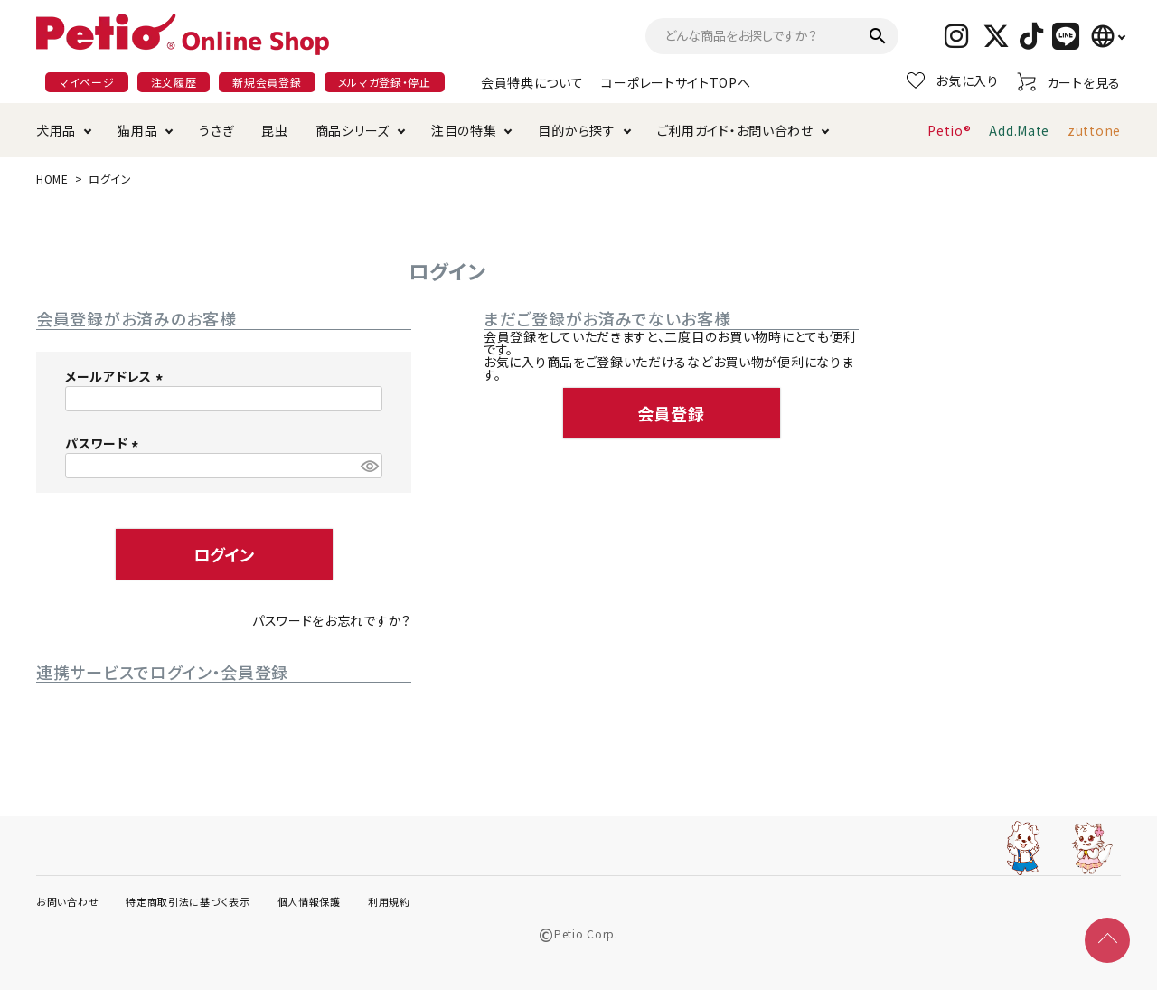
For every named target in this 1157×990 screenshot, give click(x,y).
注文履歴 (174, 82)
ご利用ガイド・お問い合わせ (735, 130)
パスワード (104, 443)
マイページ (87, 82)
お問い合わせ (67, 901)
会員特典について (532, 82)
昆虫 (274, 130)
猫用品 (137, 130)
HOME (52, 178)
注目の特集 (464, 130)
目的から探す (576, 130)
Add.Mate (1019, 130)
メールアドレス (116, 376)
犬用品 (56, 130)
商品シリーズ (352, 130)
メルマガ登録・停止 (384, 82)
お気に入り (953, 80)
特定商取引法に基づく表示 (187, 901)
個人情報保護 (309, 901)
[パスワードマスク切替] (368, 465)
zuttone (1094, 130)
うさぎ (216, 130)
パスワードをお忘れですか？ (331, 620)
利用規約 (389, 901)
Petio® (949, 130)
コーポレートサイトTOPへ (675, 82)
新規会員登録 (266, 82)
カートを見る (1069, 81)
